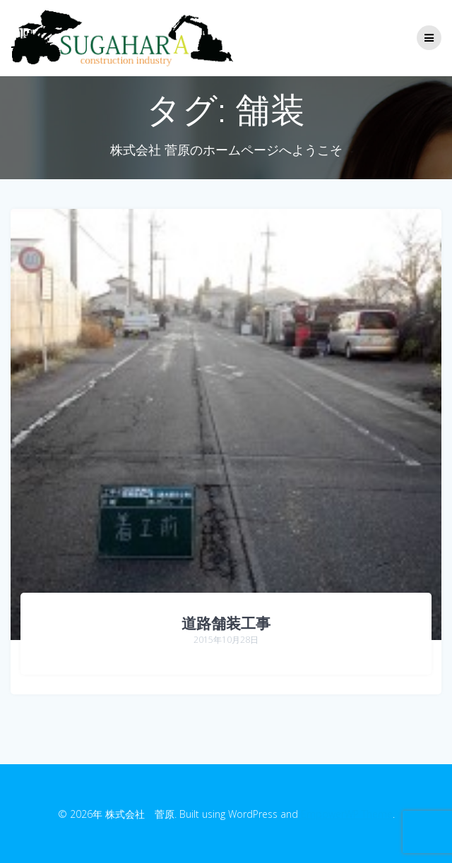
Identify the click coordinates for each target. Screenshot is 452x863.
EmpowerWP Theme (347, 814)
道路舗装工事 (226, 623)
